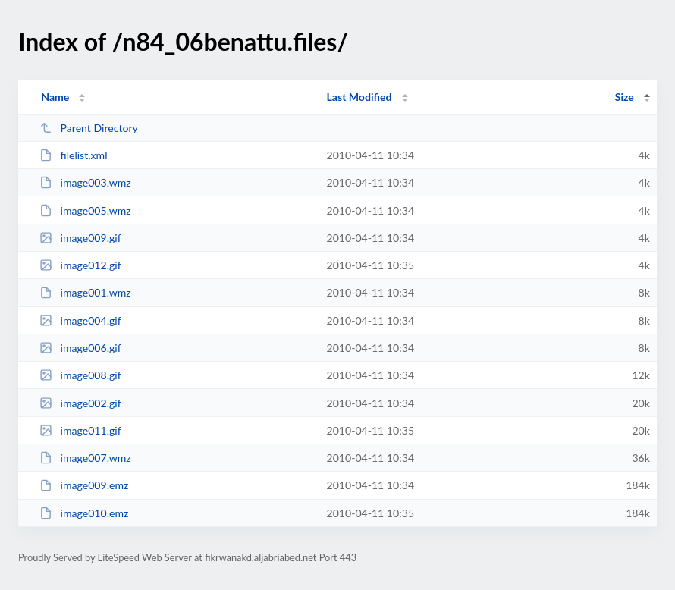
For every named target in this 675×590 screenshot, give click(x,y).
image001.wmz (85, 292)
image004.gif (80, 320)
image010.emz (83, 513)
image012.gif (80, 265)
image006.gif (80, 347)
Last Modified (358, 96)
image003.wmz (85, 182)
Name (55, 96)
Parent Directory (88, 127)
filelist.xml (73, 155)
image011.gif (80, 430)
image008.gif (80, 375)
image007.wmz (85, 457)
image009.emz (83, 485)
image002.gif (80, 403)
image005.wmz (85, 210)
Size (624, 96)
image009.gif (80, 237)
